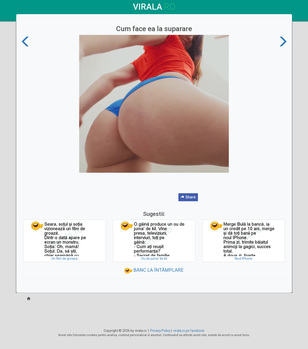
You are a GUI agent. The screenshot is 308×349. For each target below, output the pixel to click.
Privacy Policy (160, 331)
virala (154, 7)
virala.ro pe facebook (188, 331)
